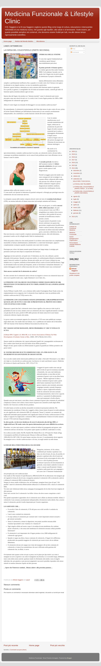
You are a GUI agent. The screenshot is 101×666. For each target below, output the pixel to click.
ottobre (75, 176)
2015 (73, 165)
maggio (75, 202)
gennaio (76, 213)
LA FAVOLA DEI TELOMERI (82, 184)
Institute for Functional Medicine (72, 228)
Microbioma (40, 41)
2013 (73, 216)
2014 (73, 168)
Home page (8, 41)
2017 (73, 160)
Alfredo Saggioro (75, 269)
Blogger (69, 658)
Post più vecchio (57, 645)
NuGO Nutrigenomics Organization (73, 238)
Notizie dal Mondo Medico (24, 41)
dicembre (76, 170)
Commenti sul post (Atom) (18, 650)
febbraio (76, 210)
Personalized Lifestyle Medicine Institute (75, 244)
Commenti (75, 52)
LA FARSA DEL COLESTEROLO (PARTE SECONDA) (83, 192)
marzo (75, 207)
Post (73, 49)
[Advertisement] (82, 71)
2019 (73, 154)
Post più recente (11, 645)
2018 (73, 157)
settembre (76, 179)
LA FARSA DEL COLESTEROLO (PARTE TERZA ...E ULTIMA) (83, 187)
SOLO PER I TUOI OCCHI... (82, 181)
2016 (73, 162)
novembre (76, 173)
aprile (75, 205)
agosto (75, 196)
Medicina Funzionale (72, 233)
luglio (75, 199)
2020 (73, 151)
